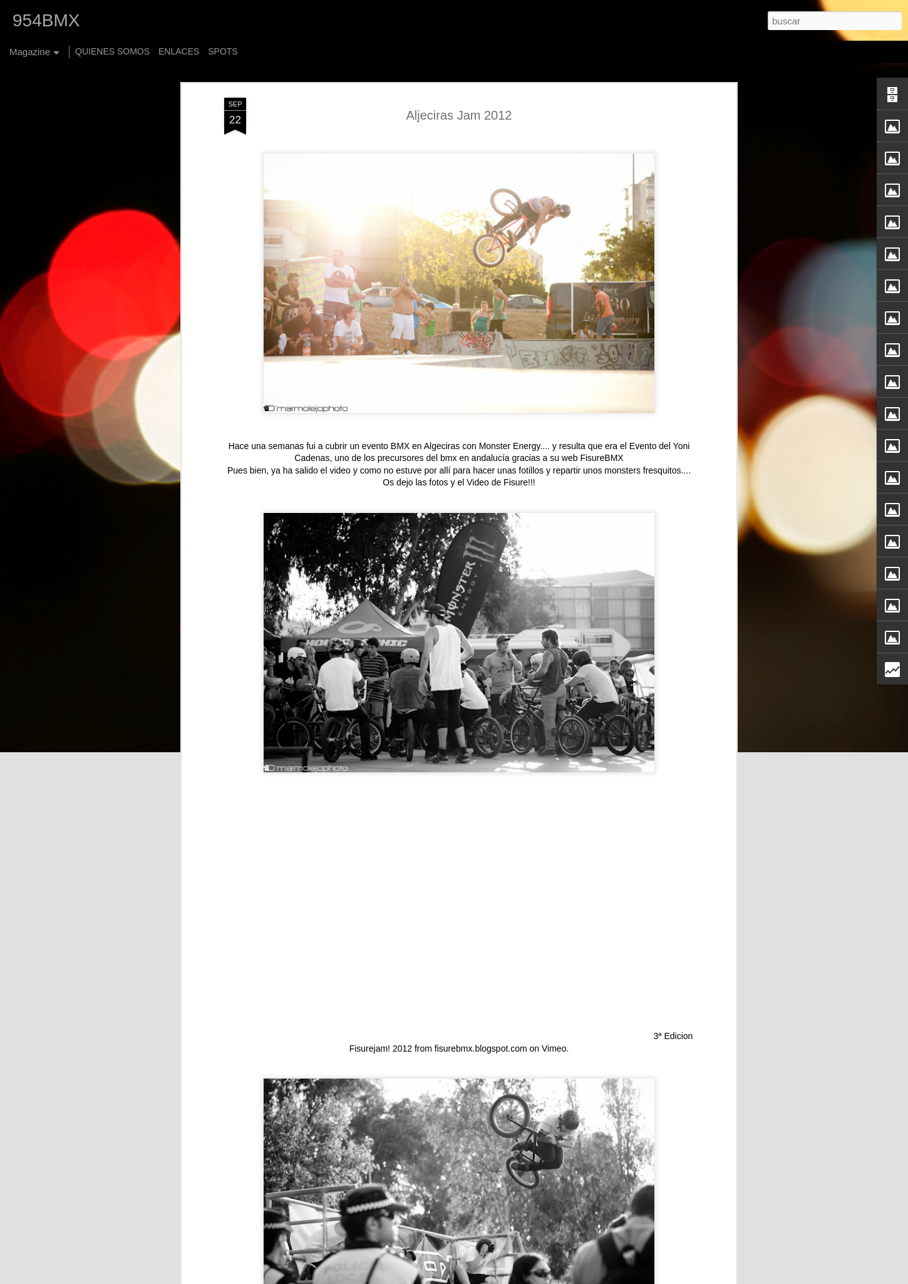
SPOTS (222, 51)
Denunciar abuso (601, 1277)
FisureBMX (601, 287)
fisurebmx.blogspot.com (481, 878)
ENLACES (178, 51)
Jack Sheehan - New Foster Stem (403, 1127)
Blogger (559, 1277)
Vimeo (554, 878)
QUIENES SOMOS (112, 51)
